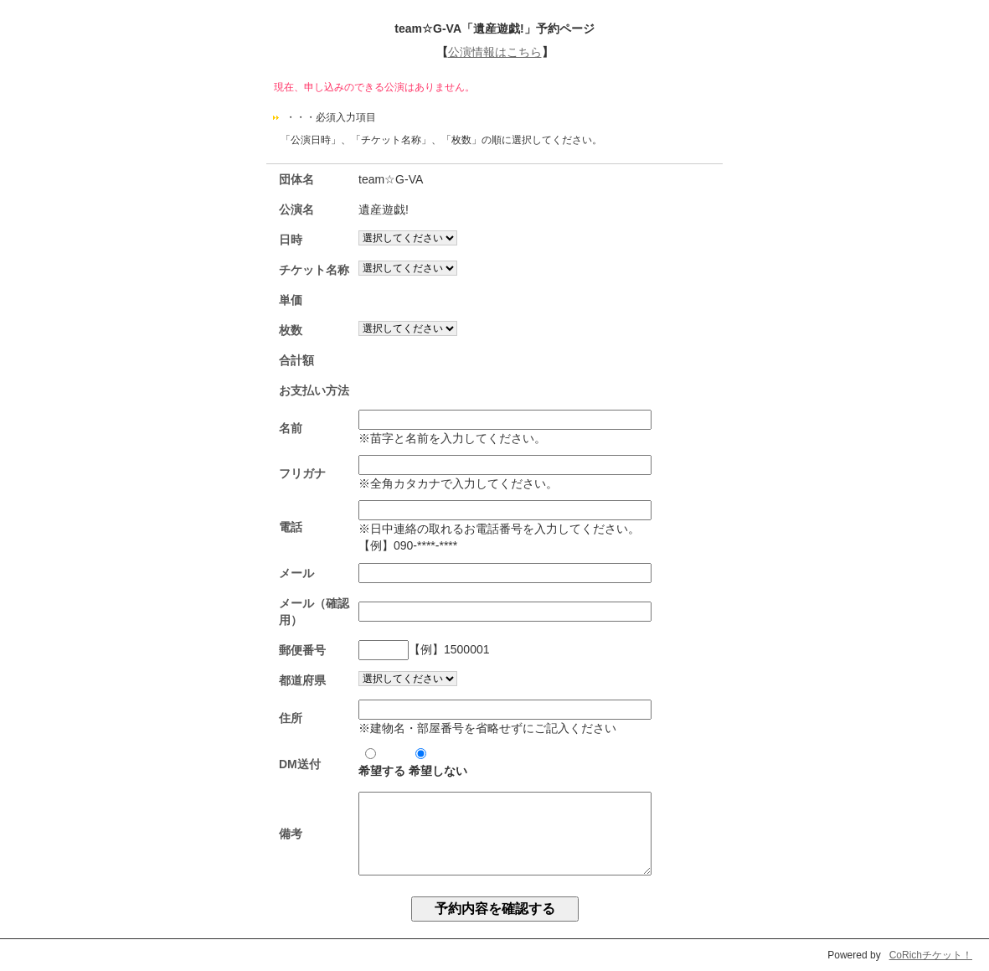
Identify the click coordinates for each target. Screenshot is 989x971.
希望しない (438, 762)
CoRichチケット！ (930, 955)
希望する (381, 762)
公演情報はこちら (495, 52)
